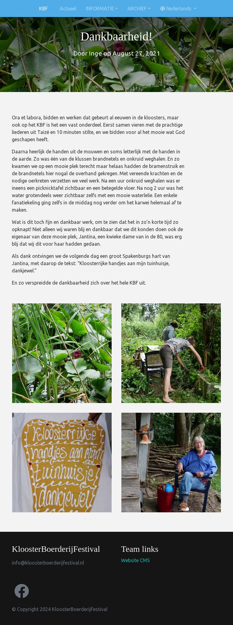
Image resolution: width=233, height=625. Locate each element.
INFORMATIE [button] (100, 8)
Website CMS (135, 560)
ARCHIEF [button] (137, 8)
